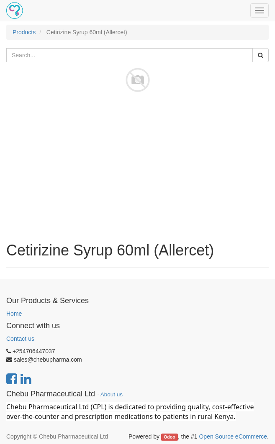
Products (24, 32)
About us (111, 394)
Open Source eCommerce (233, 436)
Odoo (169, 436)
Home (14, 313)
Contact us (20, 338)
